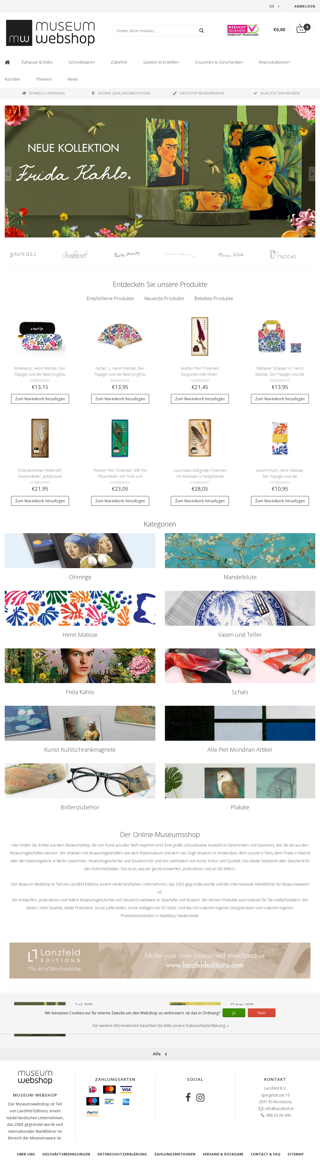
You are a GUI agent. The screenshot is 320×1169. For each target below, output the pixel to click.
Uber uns (26, 1154)
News (72, 79)
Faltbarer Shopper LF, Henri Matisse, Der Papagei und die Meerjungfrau (280, 374)
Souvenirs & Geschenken (219, 62)
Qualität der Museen (276, 93)
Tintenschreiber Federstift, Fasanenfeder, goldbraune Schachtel (39, 476)
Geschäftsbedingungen (66, 1154)
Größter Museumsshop (199, 93)
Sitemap (296, 1154)
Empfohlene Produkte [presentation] (110, 298)
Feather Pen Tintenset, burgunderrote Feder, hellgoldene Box (200, 374)
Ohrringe (80, 577)
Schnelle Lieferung (43, 93)
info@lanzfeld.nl (279, 1108)
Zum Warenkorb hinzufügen (40, 399)
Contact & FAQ (265, 1154)
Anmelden (304, 6)
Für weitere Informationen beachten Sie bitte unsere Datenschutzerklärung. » (161, 1025)
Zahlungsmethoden (174, 1154)
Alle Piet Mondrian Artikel (239, 749)
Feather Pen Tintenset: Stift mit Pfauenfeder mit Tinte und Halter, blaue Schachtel (120, 476)
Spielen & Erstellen (161, 62)
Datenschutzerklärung (122, 1154)
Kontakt (275, 1079)
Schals (240, 692)
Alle (160, 1054)
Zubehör (119, 62)
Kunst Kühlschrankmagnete (80, 749)
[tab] (110, 298)
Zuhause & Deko (37, 62)
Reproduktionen (274, 62)
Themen (44, 79)
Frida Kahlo (80, 692)
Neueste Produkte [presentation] (164, 298)
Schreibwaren (81, 62)
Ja (234, 1013)
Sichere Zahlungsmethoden (121, 93)
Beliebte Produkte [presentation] (214, 298)
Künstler (12, 79)
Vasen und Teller (240, 634)
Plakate (240, 807)
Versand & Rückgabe (223, 1154)
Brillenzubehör (80, 807)
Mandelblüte (240, 577)
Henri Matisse (79, 634)
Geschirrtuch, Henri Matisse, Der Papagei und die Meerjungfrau (280, 476)
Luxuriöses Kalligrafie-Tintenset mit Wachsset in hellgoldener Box (200, 476)
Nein (262, 1013)
